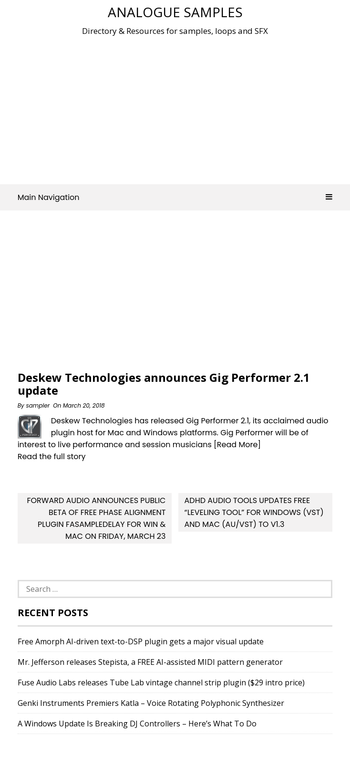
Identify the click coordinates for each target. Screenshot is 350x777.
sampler (38, 405)
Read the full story (52, 456)
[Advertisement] (184, 107)
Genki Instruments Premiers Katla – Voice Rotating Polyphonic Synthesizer (151, 703)
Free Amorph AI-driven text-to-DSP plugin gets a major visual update (141, 641)
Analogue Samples (175, 12)
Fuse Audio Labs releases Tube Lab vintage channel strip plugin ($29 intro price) (161, 682)
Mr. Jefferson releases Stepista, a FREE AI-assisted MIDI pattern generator (150, 662)
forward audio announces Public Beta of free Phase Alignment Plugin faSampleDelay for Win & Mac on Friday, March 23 (96, 518)
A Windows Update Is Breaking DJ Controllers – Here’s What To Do (137, 723)
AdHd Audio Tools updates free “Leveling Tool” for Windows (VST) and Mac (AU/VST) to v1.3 (254, 512)
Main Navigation (175, 197)
